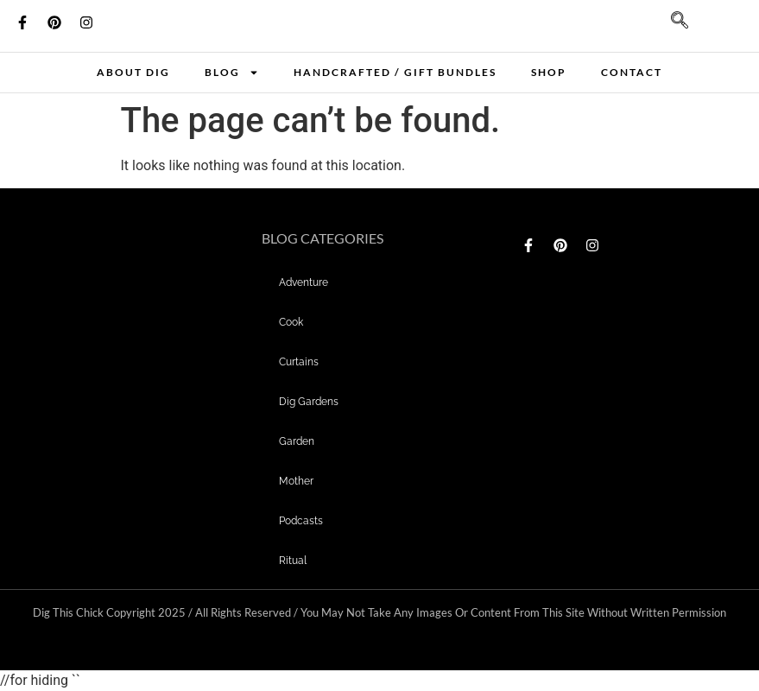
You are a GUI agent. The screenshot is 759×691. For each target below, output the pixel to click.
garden (296, 441)
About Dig (133, 72)
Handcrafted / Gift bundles (395, 72)
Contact (631, 72)
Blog (232, 72)
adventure (303, 282)
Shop (548, 72)
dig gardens (308, 402)
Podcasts (301, 521)
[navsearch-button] (671, 26)
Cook (291, 322)
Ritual (293, 561)
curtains (299, 362)
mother (296, 481)
